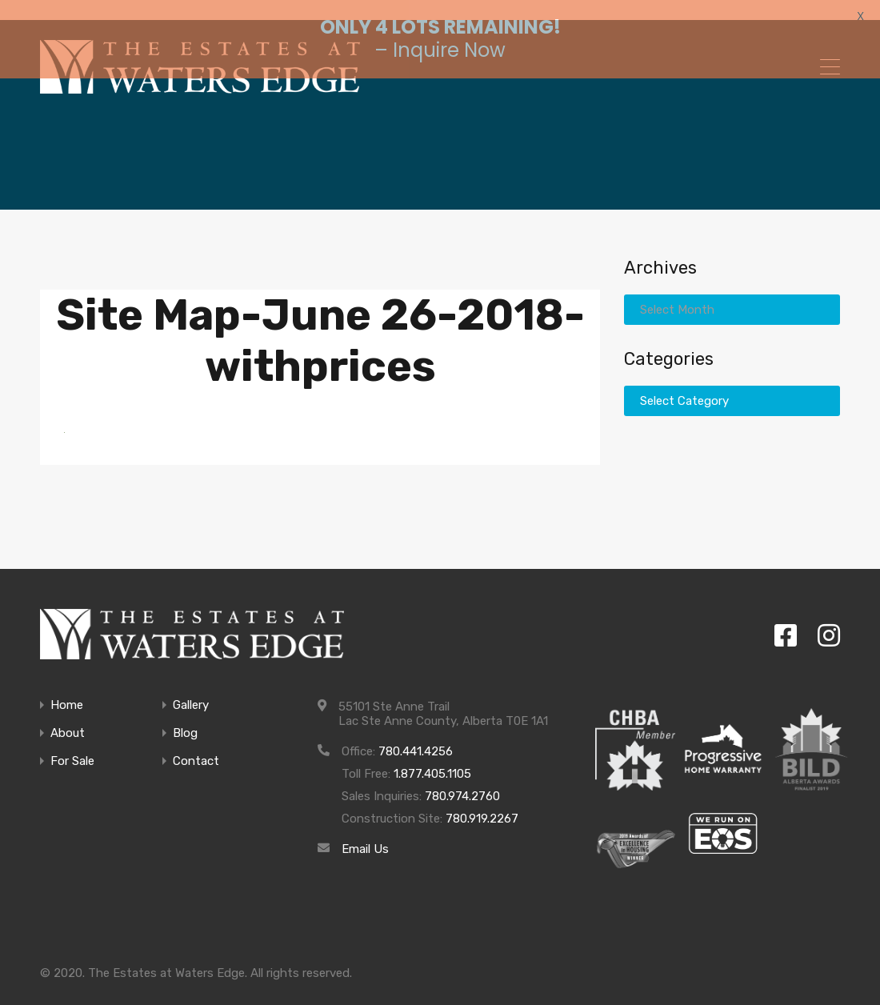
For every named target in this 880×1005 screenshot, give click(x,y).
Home (66, 689)
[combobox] (732, 293)
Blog (185, 717)
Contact (196, 745)
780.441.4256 (415, 734)
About (67, 717)
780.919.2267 (482, 802)
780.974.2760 (462, 779)
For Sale (72, 745)
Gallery (191, 689)
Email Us (365, 832)
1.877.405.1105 (432, 757)
